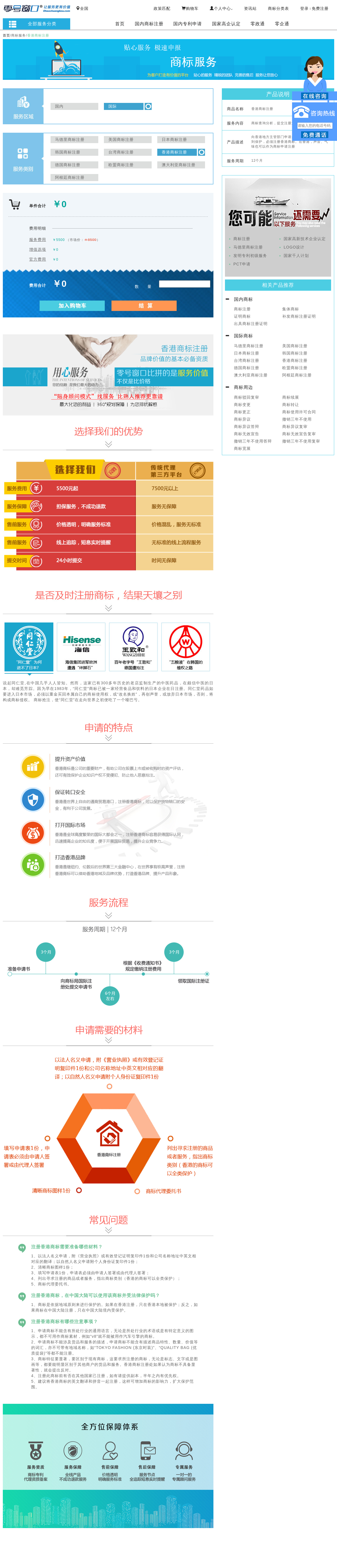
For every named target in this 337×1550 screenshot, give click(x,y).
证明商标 (242, 316)
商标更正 (242, 412)
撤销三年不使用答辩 (253, 441)
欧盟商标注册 (295, 367)
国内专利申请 (187, 23)
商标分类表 (278, 8)
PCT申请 (242, 264)
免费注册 (320, 8)
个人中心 (221, 8)
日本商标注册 (246, 353)
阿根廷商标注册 (297, 375)
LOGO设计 (294, 247)
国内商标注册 (149, 23)
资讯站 (250, 8)
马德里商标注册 (248, 247)
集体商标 (290, 309)
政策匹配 (162, 8)
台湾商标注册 (246, 360)
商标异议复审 (295, 426)
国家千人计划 (296, 255)
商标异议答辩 (246, 426)
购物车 (190, 8)
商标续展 (290, 397)
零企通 (282, 23)
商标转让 (290, 404)
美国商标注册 (295, 346)
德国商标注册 (246, 367)
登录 (304, 8)
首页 (120, 23)
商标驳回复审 (246, 397)
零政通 (258, 23)
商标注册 (241, 238)
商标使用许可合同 (299, 412)
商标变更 (242, 404)
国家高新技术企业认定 (305, 238)
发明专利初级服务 (250, 255)
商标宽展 (242, 448)
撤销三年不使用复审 (301, 441)
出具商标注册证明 (251, 323)
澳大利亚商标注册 (251, 375)
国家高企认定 (226, 23)
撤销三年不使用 (297, 419)
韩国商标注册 (295, 353)
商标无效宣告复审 (299, 434)
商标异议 (242, 419)
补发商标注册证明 (299, 316)
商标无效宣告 (246, 434)
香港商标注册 (295, 360)
